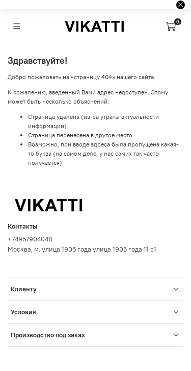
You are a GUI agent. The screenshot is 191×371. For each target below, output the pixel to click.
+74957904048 (30, 239)
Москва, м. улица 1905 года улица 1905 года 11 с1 (82, 249)
